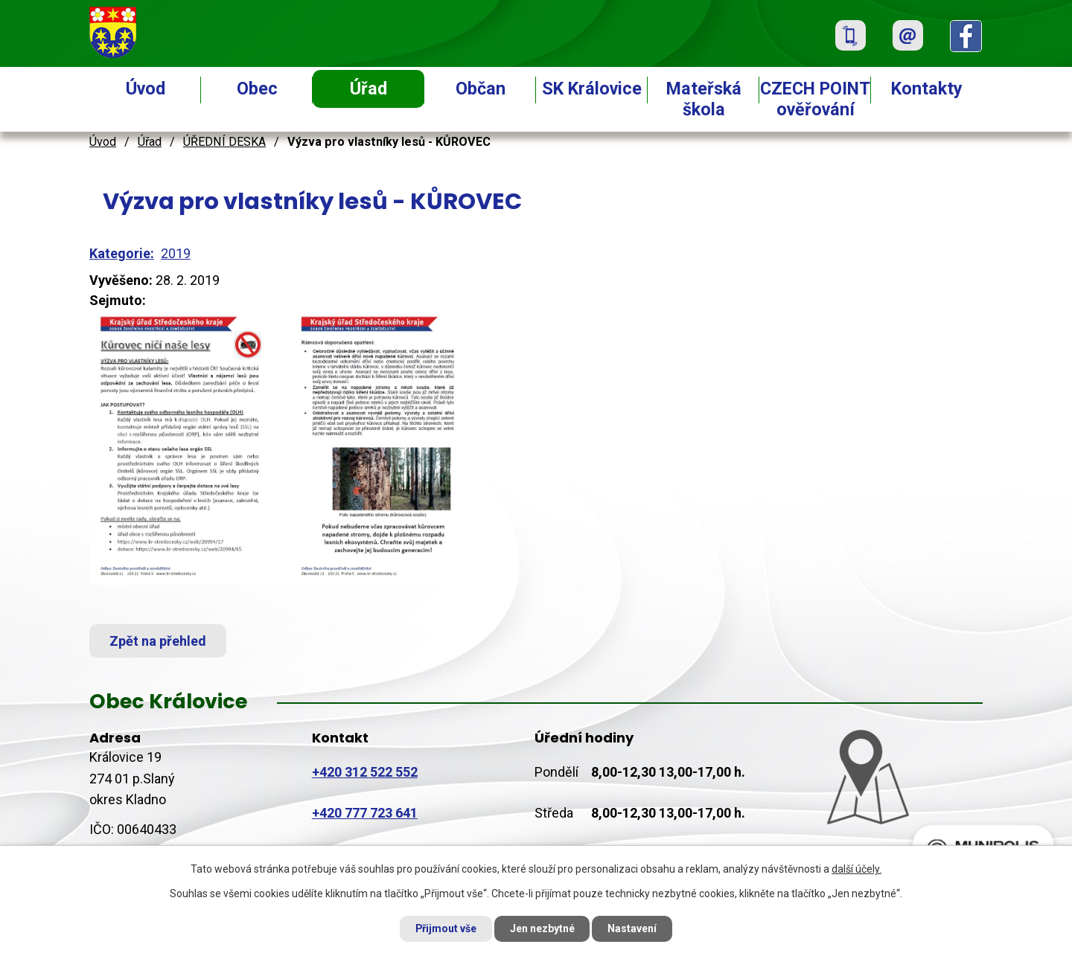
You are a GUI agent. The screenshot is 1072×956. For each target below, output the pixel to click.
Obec (257, 88)
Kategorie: (121, 253)
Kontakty (927, 88)
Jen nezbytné (542, 928)
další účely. (856, 869)
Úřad (368, 88)
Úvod (145, 88)
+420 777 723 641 (365, 813)
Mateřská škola (703, 99)
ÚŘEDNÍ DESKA (224, 142)
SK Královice (592, 88)
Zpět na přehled (157, 641)
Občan (480, 88)
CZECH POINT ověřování (815, 99)
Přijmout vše (445, 928)
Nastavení (632, 928)
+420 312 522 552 (365, 772)
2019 (176, 253)
